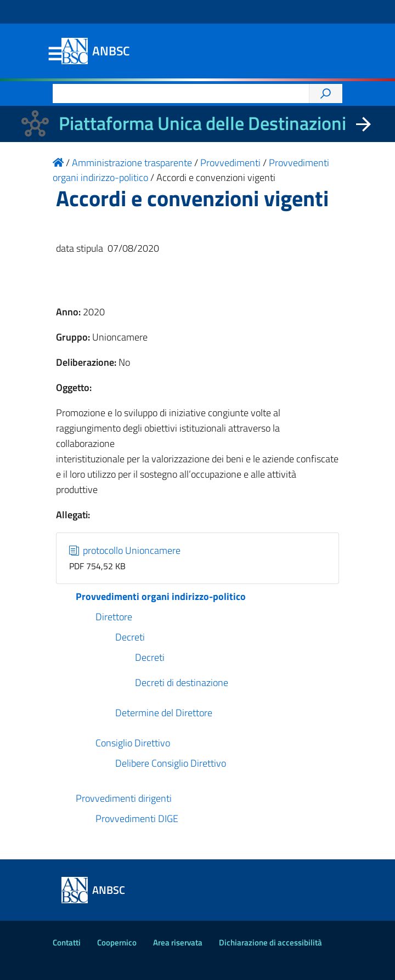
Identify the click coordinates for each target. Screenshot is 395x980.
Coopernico (117, 942)
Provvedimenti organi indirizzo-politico (161, 596)
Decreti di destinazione (181, 682)
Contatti (67, 942)
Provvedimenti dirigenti (124, 798)
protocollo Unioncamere (125, 550)
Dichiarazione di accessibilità (270, 942)
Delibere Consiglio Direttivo (170, 763)
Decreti (130, 637)
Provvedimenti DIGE (136, 818)
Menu (55, 54)
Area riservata (177, 942)
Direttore (113, 616)
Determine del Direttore (163, 712)
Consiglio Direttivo (132, 742)
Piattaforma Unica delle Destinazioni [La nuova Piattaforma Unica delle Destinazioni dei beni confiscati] (202, 123)
